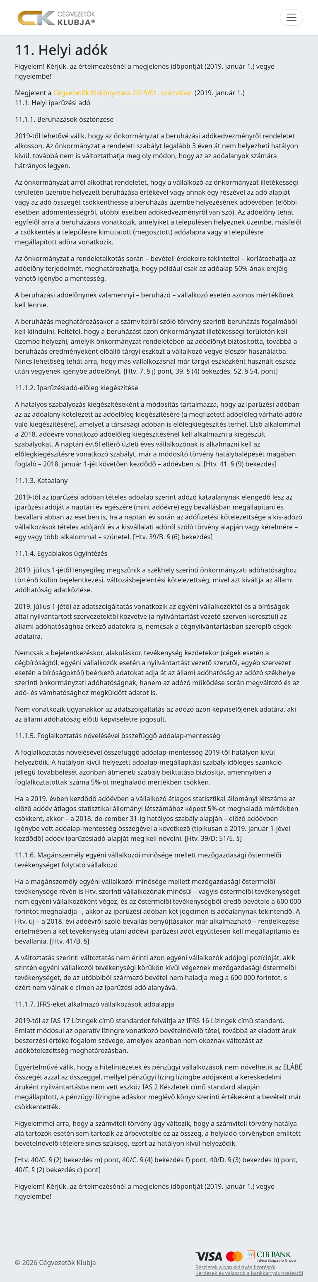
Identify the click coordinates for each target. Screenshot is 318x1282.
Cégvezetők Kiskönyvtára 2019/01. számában (123, 92)
